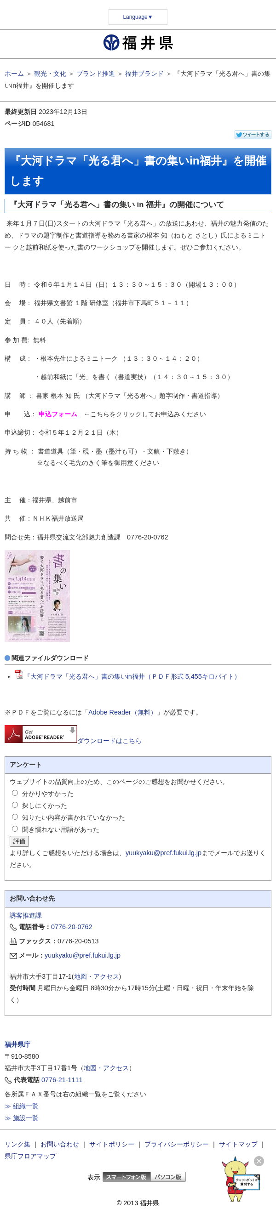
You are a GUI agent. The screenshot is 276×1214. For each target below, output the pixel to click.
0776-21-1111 (62, 1080)
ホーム (14, 73)
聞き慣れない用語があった (60, 829)
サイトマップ (238, 1144)
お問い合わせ (59, 1144)
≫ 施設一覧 (22, 1118)
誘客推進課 (26, 915)
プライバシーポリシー (176, 1144)
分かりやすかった (48, 793)
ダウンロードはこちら (73, 740)
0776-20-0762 (71, 926)
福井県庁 (17, 1044)
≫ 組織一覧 (22, 1106)
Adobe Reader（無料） (122, 712)
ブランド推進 (95, 73)
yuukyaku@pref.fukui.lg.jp (163, 853)
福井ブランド (144, 73)
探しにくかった (44, 805)
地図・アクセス (96, 976)
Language (138, 17)
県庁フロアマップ (30, 1156)
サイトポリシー (111, 1144)
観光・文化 (50, 73)
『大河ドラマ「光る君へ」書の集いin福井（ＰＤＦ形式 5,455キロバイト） (128, 676)
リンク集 (17, 1144)
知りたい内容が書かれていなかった (73, 817)
